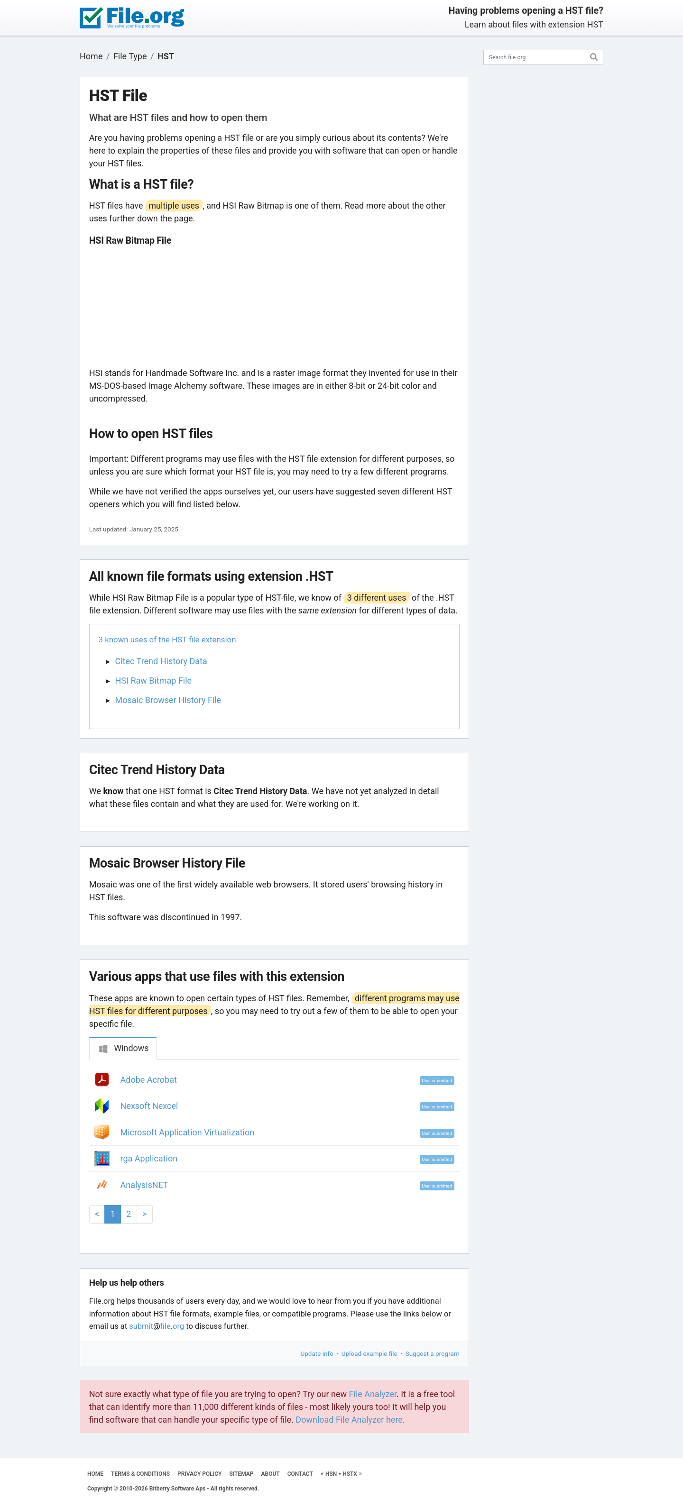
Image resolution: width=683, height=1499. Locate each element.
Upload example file (369, 1353)
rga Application (149, 1158)
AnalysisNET (144, 1185)
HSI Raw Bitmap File (153, 681)
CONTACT (300, 1474)
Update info (317, 1353)
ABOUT (270, 1474)
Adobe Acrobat (148, 1080)
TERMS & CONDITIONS (140, 1474)
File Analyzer (373, 1394)
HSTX (349, 1474)
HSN (331, 1474)
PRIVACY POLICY (199, 1474)
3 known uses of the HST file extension (167, 639)
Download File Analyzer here (349, 1420)
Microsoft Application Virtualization (187, 1132)
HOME (95, 1474)
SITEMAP (241, 1474)
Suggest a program (433, 1353)
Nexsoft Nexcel (149, 1106)
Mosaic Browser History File (168, 700)
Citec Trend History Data (161, 661)
